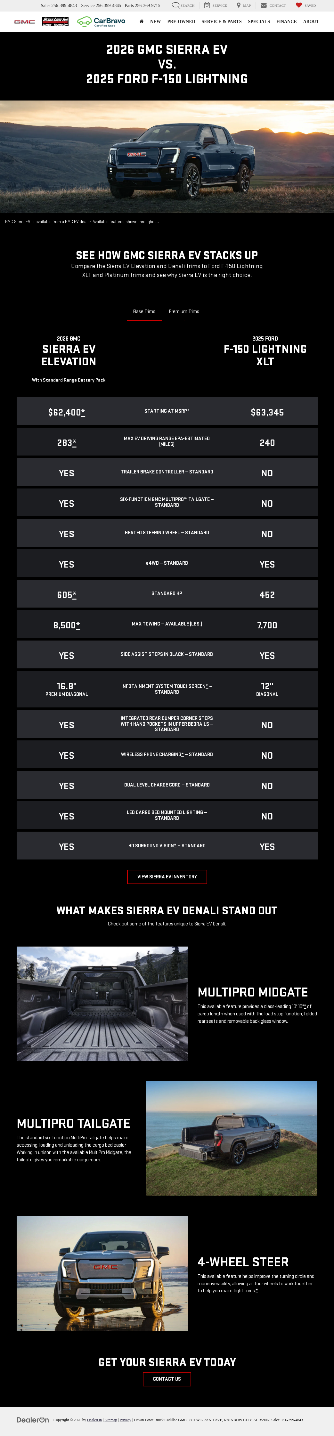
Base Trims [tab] (144, 312)
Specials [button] (259, 21)
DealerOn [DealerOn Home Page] (94, 1420)
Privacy (125, 1420)
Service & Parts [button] (222, 21)
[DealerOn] (33, 1419)
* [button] (188, 411)
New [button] (155, 21)
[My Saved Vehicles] (306, 5)
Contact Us (167, 1379)
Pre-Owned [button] (181, 21)
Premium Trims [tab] (184, 312)
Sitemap (110, 1420)
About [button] (311, 21)
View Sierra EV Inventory (167, 877)
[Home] (141, 22)
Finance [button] (286, 21)
